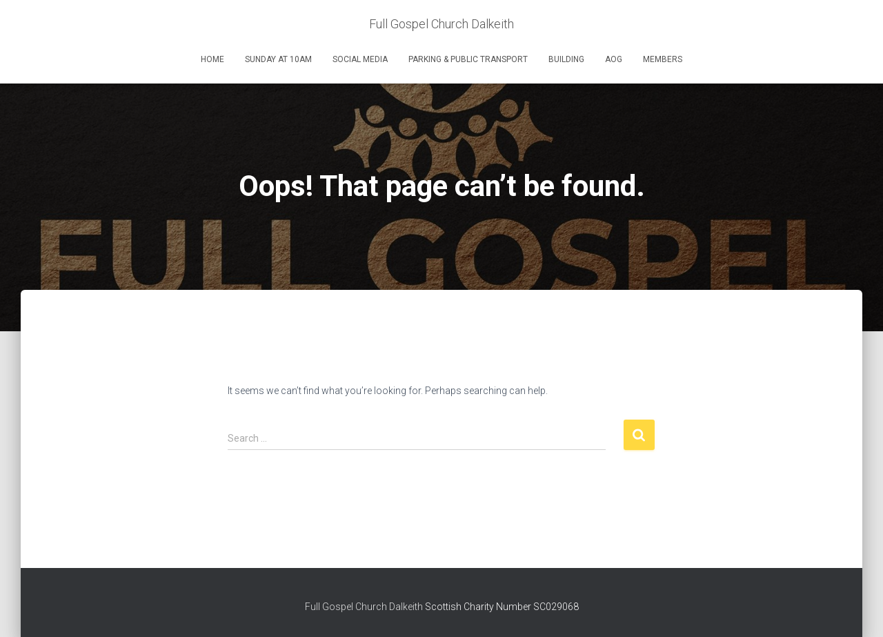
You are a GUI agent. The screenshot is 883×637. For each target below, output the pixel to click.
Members (662, 59)
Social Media (360, 59)
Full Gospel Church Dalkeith (365, 606)
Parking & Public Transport (468, 59)
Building (566, 59)
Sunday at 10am (278, 59)
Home (212, 59)
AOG (613, 59)
